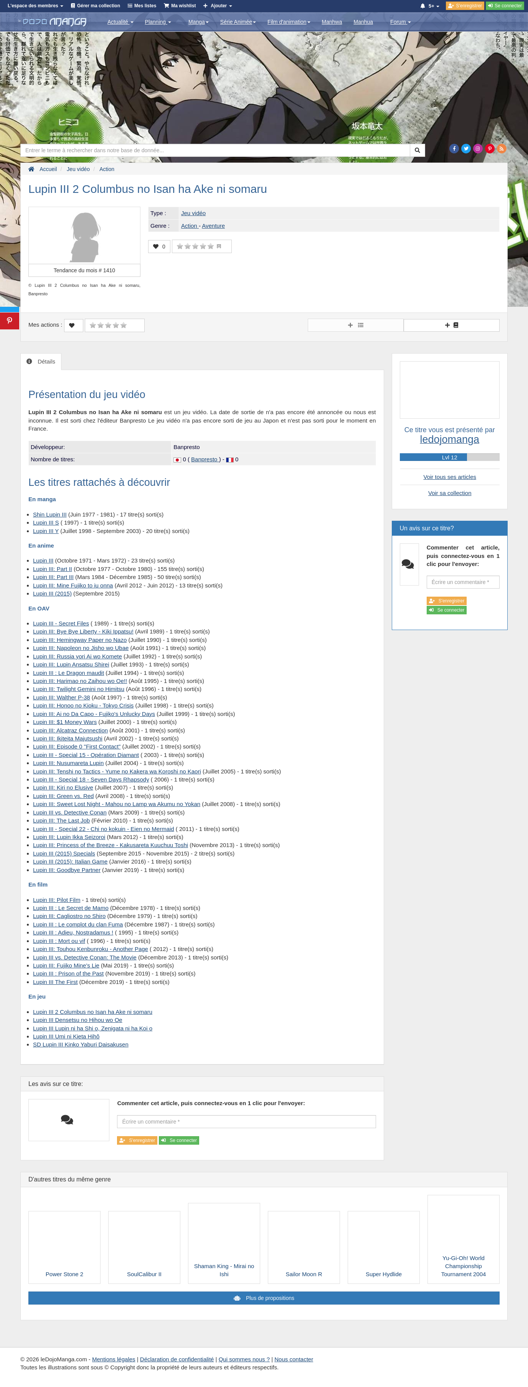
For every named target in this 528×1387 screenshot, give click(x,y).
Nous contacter (293, 1359)
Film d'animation (288, 22)
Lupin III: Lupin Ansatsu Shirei (71, 664)
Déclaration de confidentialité (177, 1359)
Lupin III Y (46, 531)
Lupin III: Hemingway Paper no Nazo (80, 640)
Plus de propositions (269, 1298)
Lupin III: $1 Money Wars (65, 722)
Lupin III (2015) (52, 593)
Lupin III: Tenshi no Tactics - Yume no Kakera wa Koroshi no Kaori (117, 771)
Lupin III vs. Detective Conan (70, 812)
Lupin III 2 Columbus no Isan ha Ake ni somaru (92, 1012)
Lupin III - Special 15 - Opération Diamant (86, 755)
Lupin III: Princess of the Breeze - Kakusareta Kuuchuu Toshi (110, 845)
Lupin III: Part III (53, 577)
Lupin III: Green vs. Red (63, 796)
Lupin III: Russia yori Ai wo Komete (77, 656)
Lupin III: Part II (52, 569)
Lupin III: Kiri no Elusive (63, 787)
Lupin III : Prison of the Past (68, 973)
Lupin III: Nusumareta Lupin (68, 763)
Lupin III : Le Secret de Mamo (71, 908)
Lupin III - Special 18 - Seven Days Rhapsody (91, 779)
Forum (400, 22)
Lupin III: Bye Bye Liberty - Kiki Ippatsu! (83, 631)
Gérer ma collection (98, 5)
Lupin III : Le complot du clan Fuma (78, 924)
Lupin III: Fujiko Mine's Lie (66, 965)
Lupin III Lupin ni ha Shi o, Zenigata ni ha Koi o (92, 1028)
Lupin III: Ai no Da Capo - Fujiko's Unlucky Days (94, 714)
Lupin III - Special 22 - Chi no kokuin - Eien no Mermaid (103, 829)
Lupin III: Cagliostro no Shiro (69, 916)
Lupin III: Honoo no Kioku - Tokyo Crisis (83, 705)
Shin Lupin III (50, 514)
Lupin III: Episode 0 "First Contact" (76, 746)
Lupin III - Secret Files (61, 623)
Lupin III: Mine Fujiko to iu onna (73, 585)
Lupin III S (46, 522)
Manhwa (332, 22)
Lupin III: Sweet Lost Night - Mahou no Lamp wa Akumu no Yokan (116, 804)
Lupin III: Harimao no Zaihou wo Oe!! (80, 681)
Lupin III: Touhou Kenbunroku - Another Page (90, 949)
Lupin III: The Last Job (61, 820)
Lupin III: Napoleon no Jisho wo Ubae (81, 648)
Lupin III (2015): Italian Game (70, 861)
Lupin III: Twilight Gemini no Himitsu (78, 689)
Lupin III (43, 560)
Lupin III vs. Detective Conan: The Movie (85, 957)
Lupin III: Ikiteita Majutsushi (67, 738)
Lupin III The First (55, 982)
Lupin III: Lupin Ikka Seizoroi (69, 837)
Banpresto (205, 459)
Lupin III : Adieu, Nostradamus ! (73, 932)
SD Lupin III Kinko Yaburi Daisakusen (81, 1044)
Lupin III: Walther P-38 (61, 697)
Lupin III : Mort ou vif (59, 941)
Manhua (363, 22)
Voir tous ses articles (449, 477)
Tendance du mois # (84, 270)
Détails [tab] (45, 361)
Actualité (120, 22)
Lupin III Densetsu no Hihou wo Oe (77, 1020)
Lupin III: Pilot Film (56, 900)
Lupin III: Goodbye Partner (67, 870)
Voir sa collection (450, 493)
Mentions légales (113, 1359)
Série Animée (238, 22)
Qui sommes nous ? (244, 1359)
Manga (198, 22)
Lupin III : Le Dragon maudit (68, 673)
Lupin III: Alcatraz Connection (70, 730)
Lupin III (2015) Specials (64, 853)
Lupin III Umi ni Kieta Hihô (66, 1036)
